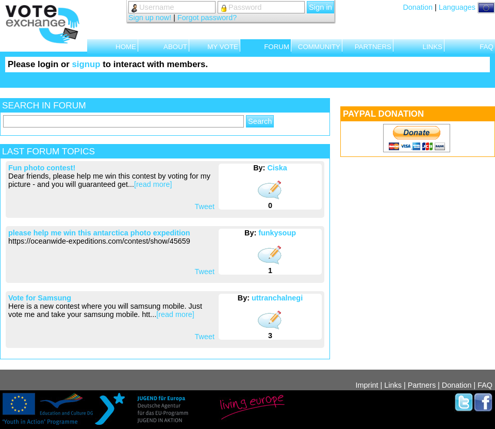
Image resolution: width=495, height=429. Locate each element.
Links (393, 385)
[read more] (153, 184)
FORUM (276, 47)
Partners (422, 385)
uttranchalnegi (277, 298)
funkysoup (277, 233)
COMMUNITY (319, 47)
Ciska (277, 168)
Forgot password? (207, 17)
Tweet (204, 206)
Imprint (367, 385)
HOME (126, 47)
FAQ (486, 47)
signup (86, 64)
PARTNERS (373, 47)
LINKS (432, 47)
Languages (467, 7)
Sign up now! (149, 17)
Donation (418, 7)
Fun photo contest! (41, 168)
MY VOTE (222, 47)
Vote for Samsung (39, 298)
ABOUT (175, 47)
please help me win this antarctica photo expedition (99, 233)
